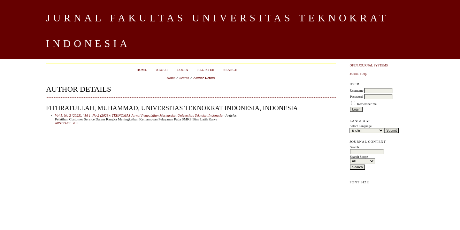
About (162, 70)
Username (356, 90)
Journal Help (357, 74)
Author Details (204, 78)
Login (182, 70)
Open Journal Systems (368, 65)
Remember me (367, 104)
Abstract (63, 123)
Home (142, 70)
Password (356, 96)
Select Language (360, 126)
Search (230, 70)
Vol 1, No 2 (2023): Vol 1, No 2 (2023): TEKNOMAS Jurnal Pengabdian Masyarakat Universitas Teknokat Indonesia (139, 115)
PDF (75, 123)
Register (206, 70)
